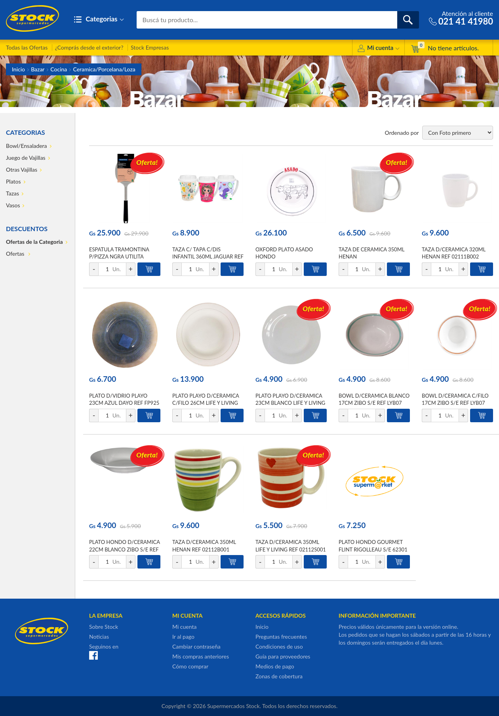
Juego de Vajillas (26, 157)
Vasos (13, 205)
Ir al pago (183, 636)
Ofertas (16, 253)
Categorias (99, 19)
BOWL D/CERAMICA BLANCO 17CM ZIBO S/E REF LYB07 (374, 399)
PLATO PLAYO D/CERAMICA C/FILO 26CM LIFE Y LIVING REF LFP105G (205, 402)
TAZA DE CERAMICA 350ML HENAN (371, 253)
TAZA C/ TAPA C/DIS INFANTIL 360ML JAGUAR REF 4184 (208, 256)
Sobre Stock (103, 626)
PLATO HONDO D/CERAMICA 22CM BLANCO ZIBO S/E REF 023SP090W (124, 549)
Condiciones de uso (279, 646)
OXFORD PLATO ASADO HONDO (284, 253)
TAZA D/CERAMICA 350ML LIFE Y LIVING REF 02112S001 (290, 545)
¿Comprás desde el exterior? (89, 47)
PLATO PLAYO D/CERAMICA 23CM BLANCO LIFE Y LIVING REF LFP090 (290, 402)
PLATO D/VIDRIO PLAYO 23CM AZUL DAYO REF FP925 (124, 399)
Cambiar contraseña (196, 646)
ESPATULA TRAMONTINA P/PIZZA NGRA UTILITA (119, 253)
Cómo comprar (190, 666)
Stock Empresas (150, 47)
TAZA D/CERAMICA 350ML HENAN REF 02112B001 (204, 545)
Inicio (18, 69)
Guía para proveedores (282, 656)
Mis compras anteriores (200, 656)
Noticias (99, 636)
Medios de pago (274, 666)
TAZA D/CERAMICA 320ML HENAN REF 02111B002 (454, 253)
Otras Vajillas (21, 169)
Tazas (12, 193)
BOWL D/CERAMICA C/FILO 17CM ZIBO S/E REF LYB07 (455, 399)
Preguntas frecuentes (281, 636)
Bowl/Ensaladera (26, 145)
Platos (13, 181)
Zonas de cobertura (279, 676)
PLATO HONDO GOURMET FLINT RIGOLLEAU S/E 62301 (373, 545)
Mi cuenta (378, 49)
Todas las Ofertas (27, 47)
